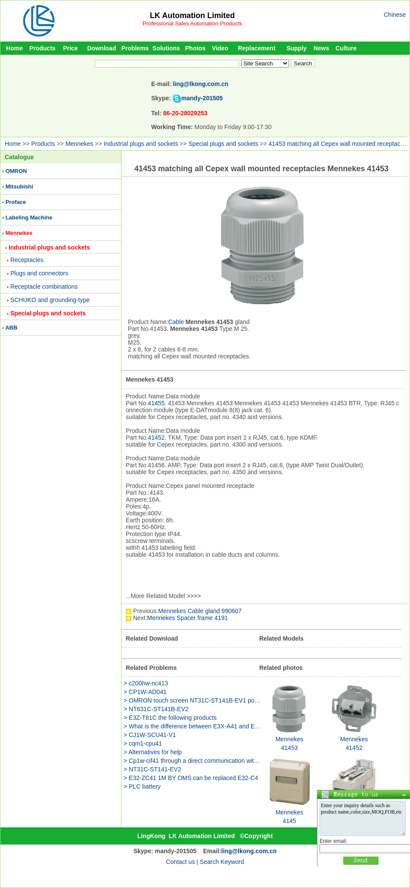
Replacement (256, 48)
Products (42, 48)
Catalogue (19, 157)
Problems (135, 48)
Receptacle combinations (44, 286)
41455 (156, 403)
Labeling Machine (29, 217)
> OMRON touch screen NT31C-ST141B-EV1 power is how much (211, 700)
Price (70, 48)
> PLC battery (142, 786)
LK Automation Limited (192, 15)
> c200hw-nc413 (146, 683)
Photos (195, 48)
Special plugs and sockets (223, 143)
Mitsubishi (19, 186)
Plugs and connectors (39, 273)
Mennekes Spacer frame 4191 (187, 617)
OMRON (16, 171)
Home (14, 48)
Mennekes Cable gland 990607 (200, 610)
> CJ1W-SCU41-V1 (150, 734)
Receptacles (26, 259)
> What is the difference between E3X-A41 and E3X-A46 (199, 726)
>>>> (194, 595)
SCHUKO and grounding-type (50, 299)
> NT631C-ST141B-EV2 (156, 709)
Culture (346, 48)
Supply (296, 48)
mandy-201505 (202, 98)
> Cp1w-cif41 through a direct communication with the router (204, 760)
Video (220, 48)
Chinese (395, 14)
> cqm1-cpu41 (143, 743)
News (321, 48)
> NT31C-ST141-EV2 (152, 769)
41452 (156, 437)
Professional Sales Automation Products (192, 23)
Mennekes (79, 143)
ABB (11, 327)
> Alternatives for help (153, 752)
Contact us (180, 861)
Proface (16, 202)
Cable (176, 321)
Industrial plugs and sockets (141, 143)
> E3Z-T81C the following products (170, 717)
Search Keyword (222, 861)
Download (101, 48)
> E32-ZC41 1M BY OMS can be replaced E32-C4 (191, 777)
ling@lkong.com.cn (201, 83)
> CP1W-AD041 (145, 691)
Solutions (166, 48)
